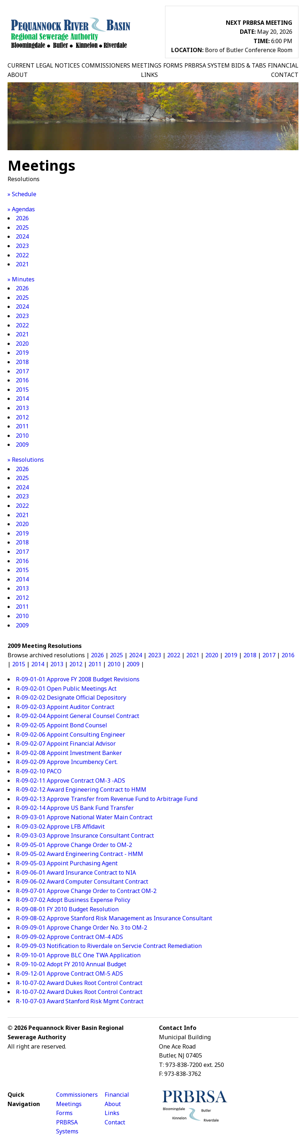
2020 (22, 343)
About (113, 1104)
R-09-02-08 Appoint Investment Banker (69, 753)
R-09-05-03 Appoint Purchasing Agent (67, 863)
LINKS (149, 75)
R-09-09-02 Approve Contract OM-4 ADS (69, 937)
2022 (22, 255)
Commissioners (77, 1095)
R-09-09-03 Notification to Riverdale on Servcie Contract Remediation (109, 946)
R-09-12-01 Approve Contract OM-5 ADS (69, 973)
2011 (22, 426)
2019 (22, 352)
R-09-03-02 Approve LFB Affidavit (60, 826)
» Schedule (22, 194)
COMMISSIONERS (106, 65)
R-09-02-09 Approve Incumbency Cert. (67, 762)
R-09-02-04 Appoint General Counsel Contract (77, 716)
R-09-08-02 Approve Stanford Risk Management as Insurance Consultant (114, 918)
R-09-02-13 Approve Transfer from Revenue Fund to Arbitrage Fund (106, 799)
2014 (22, 398)
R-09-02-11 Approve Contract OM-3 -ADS (70, 780)
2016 (22, 380)
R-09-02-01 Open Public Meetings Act (66, 688)
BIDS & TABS (248, 65)
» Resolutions (26, 460)
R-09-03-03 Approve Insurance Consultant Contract (85, 835)
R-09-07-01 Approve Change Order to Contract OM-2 (86, 891)
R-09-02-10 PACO (38, 771)
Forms (64, 1113)
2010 (22, 435)
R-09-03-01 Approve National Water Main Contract (84, 817)
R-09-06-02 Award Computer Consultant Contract (82, 881)
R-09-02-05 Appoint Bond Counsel (61, 725)
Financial (117, 1095)
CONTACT (284, 75)
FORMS (173, 65)
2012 (22, 417)
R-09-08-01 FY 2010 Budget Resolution (67, 909)
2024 (22, 236)
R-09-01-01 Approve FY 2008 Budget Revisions (78, 679)
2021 (22, 264)
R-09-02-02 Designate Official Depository (71, 697)
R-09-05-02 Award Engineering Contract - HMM (79, 854)
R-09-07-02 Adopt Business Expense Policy (73, 900)
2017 (22, 371)
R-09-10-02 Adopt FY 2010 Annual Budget (71, 964)
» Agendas (21, 209)
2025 (22, 227)
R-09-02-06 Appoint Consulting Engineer (70, 734)
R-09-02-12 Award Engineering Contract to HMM (81, 789)
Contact (115, 1122)
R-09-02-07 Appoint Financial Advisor (66, 743)
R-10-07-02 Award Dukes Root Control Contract (79, 983)
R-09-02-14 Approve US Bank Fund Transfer (75, 808)
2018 (22, 362)
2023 (22, 246)
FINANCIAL (283, 65)
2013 (22, 408)
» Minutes (21, 279)
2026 (22, 218)
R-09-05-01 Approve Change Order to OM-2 (74, 845)
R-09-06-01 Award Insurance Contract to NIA (76, 872)
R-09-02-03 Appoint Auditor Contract (65, 707)
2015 (22, 389)
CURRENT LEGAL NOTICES (44, 65)
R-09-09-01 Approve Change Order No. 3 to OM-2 (81, 927)
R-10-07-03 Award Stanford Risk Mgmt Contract (79, 1001)
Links (112, 1113)
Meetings (69, 1104)
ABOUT (18, 75)
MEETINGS (146, 65)
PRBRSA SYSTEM (207, 65)
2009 (22, 444)
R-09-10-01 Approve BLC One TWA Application (78, 955)
